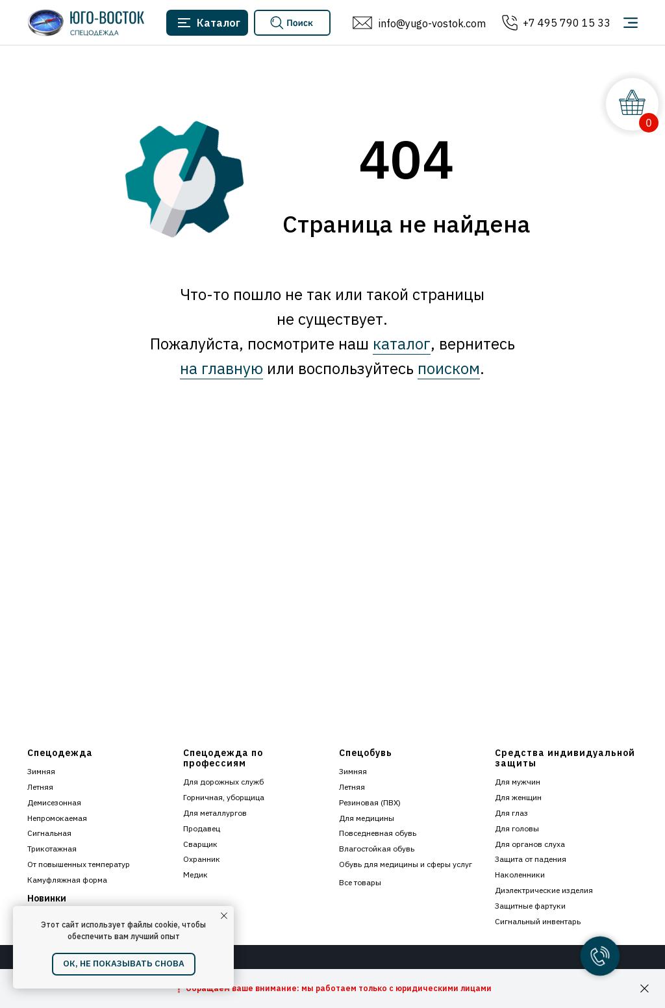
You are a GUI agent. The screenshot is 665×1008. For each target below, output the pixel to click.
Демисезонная (54, 802)
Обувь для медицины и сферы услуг (405, 864)
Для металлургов (215, 813)
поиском (449, 368)
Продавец (201, 828)
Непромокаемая (57, 818)
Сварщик (200, 844)
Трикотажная (52, 848)
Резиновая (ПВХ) (370, 802)
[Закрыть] (644, 988)
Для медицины (366, 818)
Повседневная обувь (377, 833)
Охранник (201, 859)
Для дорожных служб (223, 782)
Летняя (40, 787)
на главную (221, 368)
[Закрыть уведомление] (224, 915)
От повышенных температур (78, 864)
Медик (195, 874)
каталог (402, 343)
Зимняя (41, 771)
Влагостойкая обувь (376, 848)
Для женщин (518, 797)
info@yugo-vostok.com (432, 23)
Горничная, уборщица (223, 797)
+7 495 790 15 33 (566, 22)
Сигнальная (49, 833)
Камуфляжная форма (67, 880)
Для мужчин (517, 782)
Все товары (360, 882)
